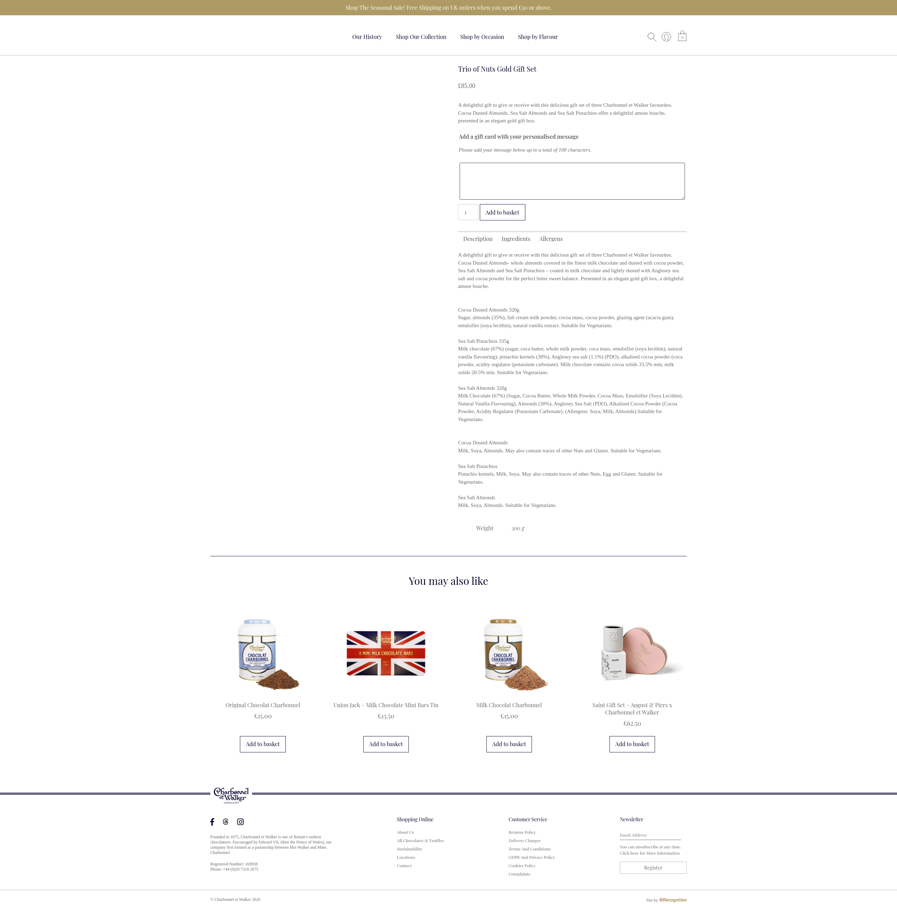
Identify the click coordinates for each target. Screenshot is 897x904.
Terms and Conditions (530, 848)
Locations (406, 857)
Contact (404, 865)
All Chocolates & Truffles (420, 840)
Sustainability (409, 848)
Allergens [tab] (551, 238)
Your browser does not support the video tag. (236, 36)
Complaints (519, 874)
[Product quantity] (468, 212)
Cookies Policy (522, 865)
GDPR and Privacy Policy (532, 857)
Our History (367, 36)
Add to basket (502, 212)
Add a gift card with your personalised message (519, 136)
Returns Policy (522, 832)
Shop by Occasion (482, 36)
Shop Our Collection (421, 36)
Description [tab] (477, 238)
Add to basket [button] (263, 744)
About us (405, 832)
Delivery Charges (525, 840)
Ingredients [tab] (516, 238)
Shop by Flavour (538, 36)
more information (663, 853)
